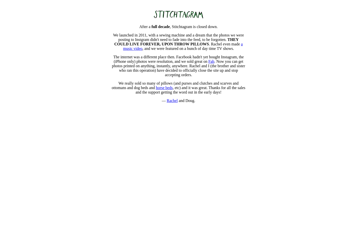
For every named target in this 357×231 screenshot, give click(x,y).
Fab (211, 61)
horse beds (164, 88)
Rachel (172, 101)
